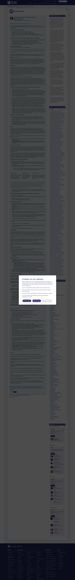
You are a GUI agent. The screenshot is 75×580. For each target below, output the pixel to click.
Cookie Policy (27, 285)
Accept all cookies (27, 300)
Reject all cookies (36, 300)
